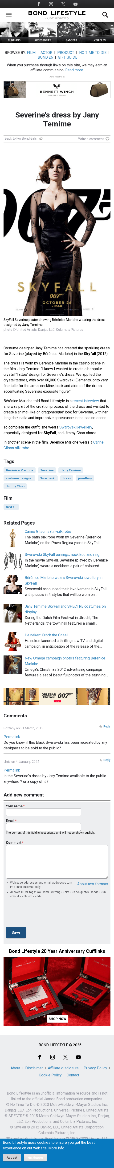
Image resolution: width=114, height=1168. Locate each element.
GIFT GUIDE (67, 57)
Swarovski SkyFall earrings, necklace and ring (62, 554)
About (15, 1068)
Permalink (12, 737)
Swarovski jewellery (75, 427)
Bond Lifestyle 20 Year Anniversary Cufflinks (57, 951)
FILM (31, 52)
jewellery (85, 478)
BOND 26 (45, 57)
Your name (14, 806)
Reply (106, 726)
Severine (47, 470)
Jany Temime (71, 470)
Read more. (74, 70)
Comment (13, 843)
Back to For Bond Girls (21, 138)
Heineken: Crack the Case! (46, 635)
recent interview (86, 401)
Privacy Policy (95, 1068)
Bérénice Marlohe (19, 470)
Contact (73, 1075)
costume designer (19, 478)
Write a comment (91, 139)
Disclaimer (34, 1068)
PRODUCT (65, 52)
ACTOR (46, 52)
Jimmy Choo (15, 486)
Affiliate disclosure (63, 1068)
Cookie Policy (50, 1075)
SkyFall (11, 507)
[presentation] (41, 914)
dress (66, 478)
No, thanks (35, 1157)
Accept (12, 1157)
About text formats (92, 884)
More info (56, 1148)
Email (10, 821)
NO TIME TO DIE (92, 52)
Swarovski (47, 478)
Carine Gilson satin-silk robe (48, 531)
